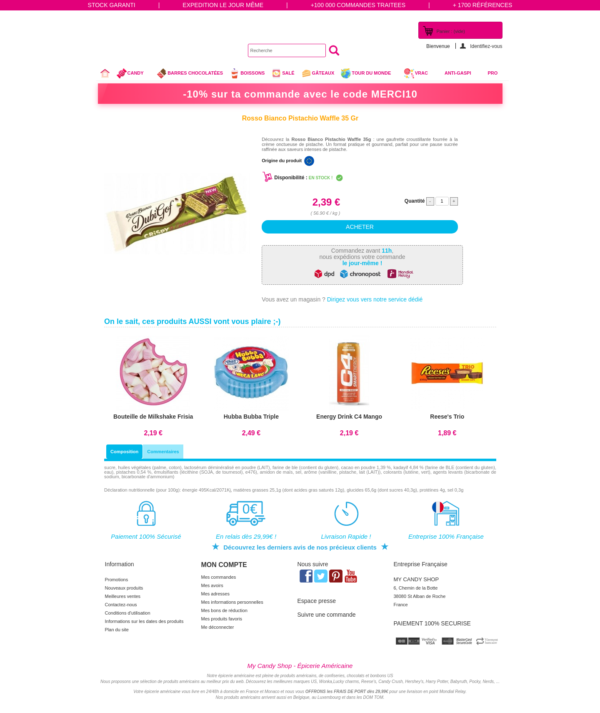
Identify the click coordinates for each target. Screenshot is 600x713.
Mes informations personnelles (232, 602)
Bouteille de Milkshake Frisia (153, 416)
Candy (133, 74)
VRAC (416, 73)
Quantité (415, 201)
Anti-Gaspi (458, 72)
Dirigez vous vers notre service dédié (375, 299)
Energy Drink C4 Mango (349, 416)
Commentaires (163, 451)
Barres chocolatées (189, 73)
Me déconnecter (217, 627)
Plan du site (117, 629)
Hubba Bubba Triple (251, 416)
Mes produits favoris (221, 618)
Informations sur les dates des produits (144, 621)
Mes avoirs (212, 585)
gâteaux (318, 73)
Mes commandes (218, 577)
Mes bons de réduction (224, 610)
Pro (493, 72)
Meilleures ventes (123, 596)
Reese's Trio (447, 416)
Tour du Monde (369, 74)
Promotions (116, 579)
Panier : (451, 31)
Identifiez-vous (486, 46)
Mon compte (224, 564)
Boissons (247, 73)
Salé (282, 73)
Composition (124, 451)
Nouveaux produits (124, 587)
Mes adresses (215, 593)
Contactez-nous (121, 604)
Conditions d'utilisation (127, 612)
